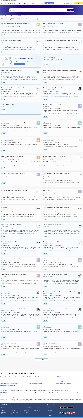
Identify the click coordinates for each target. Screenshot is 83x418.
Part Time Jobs (19, 392)
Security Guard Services (15, 398)
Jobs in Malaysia (60, 390)
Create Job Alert (14, 411)
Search (70, 10)
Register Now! (19, 63)
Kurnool (3, 108)
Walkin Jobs (36, 406)
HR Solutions (22, 397)
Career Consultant (50, 397)
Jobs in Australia (75, 390)
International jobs (37, 408)
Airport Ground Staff (58, 59)
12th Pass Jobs (57, 392)
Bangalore (13, 388)
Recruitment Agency (14, 397)
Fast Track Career (4, 406)
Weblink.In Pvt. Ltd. (12, 416)
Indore (62, 388)
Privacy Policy (71, 416)
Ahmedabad (43, 388)
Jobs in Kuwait (19, 390)
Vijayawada (4, 111)
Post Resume (49, 3)
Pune (39, 388)
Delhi (30, 388)
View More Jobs (41, 357)
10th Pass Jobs (64, 392)
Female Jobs (26, 408)
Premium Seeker (14, 406)
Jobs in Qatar (26, 390)
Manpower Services (29, 397)
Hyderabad (4, 106)
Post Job (78, 3)
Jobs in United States (44, 390)
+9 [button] (60, 192)
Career (25, 3)
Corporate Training (77, 397)
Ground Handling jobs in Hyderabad (36, 378)
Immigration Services (59, 397)
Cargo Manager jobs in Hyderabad (8, 378)
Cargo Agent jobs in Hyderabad (35, 381)
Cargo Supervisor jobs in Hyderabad (9, 383)
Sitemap (49, 410)
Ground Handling (47, 61)
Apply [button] (4, 35)
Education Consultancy (68, 397)
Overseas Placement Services (40, 397)
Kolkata (21, 388)
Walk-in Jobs (13, 392)
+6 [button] (59, 124)
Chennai (26, 388)
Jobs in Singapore (52, 390)
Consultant (33, 3)
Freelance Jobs (40, 392)
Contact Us (50, 408)
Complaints (3, 410)
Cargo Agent (46, 64)
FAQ (2, 411)
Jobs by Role (36, 405)
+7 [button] (18, 158)
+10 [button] (60, 73)
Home (49, 405)
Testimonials (3, 408)
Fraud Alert (50, 413)
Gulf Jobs (26, 410)
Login (41, 3)
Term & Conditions (14, 410)
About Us (49, 406)
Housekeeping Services (25, 398)
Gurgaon (48, 388)
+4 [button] (18, 90)
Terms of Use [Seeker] (78, 416)
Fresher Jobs (33, 392)
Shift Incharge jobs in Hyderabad (63, 378)
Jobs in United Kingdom (34, 390)
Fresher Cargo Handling (48, 59)
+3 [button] (59, 141)
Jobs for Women (27, 392)
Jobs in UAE (13, 390)
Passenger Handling (56, 61)
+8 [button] (18, 124)
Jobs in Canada (68, 390)
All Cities (66, 388)
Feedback (13, 408)
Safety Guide (50, 411)
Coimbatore (57, 388)
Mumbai (17, 388)
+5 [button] (59, 107)
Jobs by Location (27, 405)
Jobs (19, 3)
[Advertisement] (41, 363)
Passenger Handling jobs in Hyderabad (9, 381)
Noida (53, 388)
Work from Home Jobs (49, 392)
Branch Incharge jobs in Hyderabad (63, 381)
